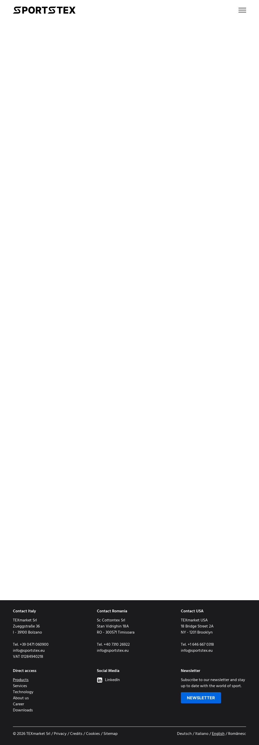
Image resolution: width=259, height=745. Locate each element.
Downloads (23, 710)
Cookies (93, 734)
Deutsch (184, 734)
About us (21, 698)
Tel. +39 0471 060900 (31, 644)
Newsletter (201, 697)
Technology (23, 692)
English (218, 734)
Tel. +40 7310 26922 (113, 644)
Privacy (60, 734)
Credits (76, 734)
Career (18, 704)
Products (21, 680)
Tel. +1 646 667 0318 (197, 644)
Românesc (237, 734)
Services (20, 686)
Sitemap (110, 734)
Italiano (201, 734)
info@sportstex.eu (29, 650)
